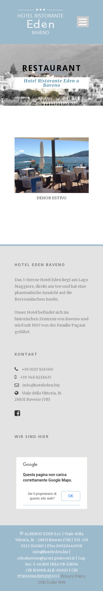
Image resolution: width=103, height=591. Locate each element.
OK (70, 496)
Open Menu (83, 21)
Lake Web (57, 582)
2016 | (43, 582)
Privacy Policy (73, 576)
